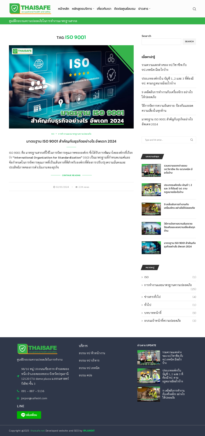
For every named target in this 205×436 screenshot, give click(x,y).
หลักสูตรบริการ (82, 8)
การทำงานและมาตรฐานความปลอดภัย (170, 285)
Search (146, 36)
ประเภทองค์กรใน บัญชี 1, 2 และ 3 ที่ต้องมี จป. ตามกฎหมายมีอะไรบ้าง (178, 188)
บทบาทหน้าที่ (170, 313)
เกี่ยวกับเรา (104, 8)
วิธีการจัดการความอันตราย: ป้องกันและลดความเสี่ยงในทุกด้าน (179, 227)
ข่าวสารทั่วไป (170, 297)
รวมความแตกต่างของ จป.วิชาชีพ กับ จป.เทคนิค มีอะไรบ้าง (178, 169)
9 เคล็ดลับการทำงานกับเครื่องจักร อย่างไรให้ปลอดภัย (179, 206)
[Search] (194, 9)
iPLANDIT (89, 430)
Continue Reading (71, 175)
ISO (170, 277)
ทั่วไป (170, 305)
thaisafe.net (38, 430)
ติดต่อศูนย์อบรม (124, 8)
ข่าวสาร (143, 8)
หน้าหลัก (63, 8)
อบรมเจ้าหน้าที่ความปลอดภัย (170, 321)
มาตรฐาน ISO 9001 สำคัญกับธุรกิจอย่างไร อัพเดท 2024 (71, 141)
